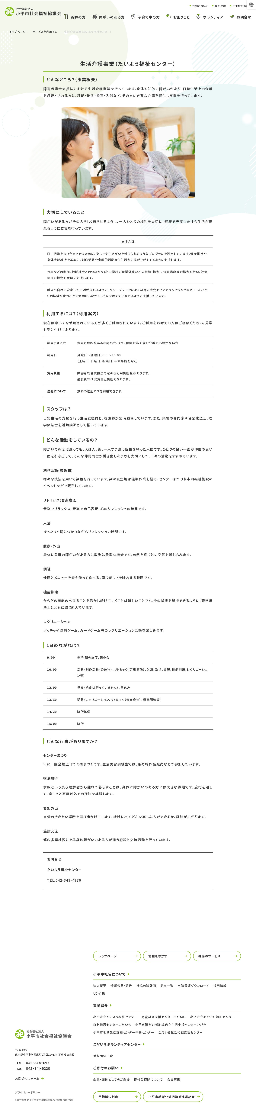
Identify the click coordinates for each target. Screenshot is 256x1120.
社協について (195, 6)
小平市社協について (109, 974)
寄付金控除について (148, 1079)
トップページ (18, 32)
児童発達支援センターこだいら (163, 1017)
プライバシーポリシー (27, 1092)
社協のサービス (209, 956)
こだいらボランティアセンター (117, 1044)
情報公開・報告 (121, 985)
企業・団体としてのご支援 (111, 1079)
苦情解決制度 (108, 1096)
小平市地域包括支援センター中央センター (123, 1032)
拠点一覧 (166, 985)
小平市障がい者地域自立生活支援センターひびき (170, 1024)
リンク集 (99, 993)
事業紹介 (100, 1005)
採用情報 (217, 6)
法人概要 (99, 985)
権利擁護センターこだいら (112, 1024)
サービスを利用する (45, 32)
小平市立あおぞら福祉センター (212, 1017)
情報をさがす (157, 956)
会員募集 (173, 1079)
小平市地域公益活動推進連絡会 (171, 1096)
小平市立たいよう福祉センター (115, 1017)
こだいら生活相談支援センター (180, 1032)
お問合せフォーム (27, 1078)
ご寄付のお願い (240, 6)
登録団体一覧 (103, 1056)
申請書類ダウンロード (193, 985)
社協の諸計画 (146, 985)
